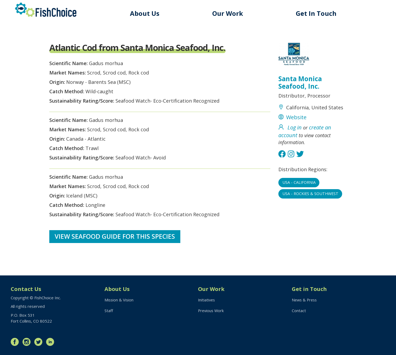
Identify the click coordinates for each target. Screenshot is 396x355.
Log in (294, 138)
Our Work (230, 13)
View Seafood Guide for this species (115, 254)
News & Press (305, 300)
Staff (108, 311)
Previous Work (211, 311)
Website (296, 128)
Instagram (28, 342)
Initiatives (207, 300)
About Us (148, 13)
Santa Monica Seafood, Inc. (301, 83)
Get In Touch (317, 13)
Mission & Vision (119, 300)
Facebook (16, 342)
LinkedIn (51, 342)
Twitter (39, 342)
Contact (299, 311)
